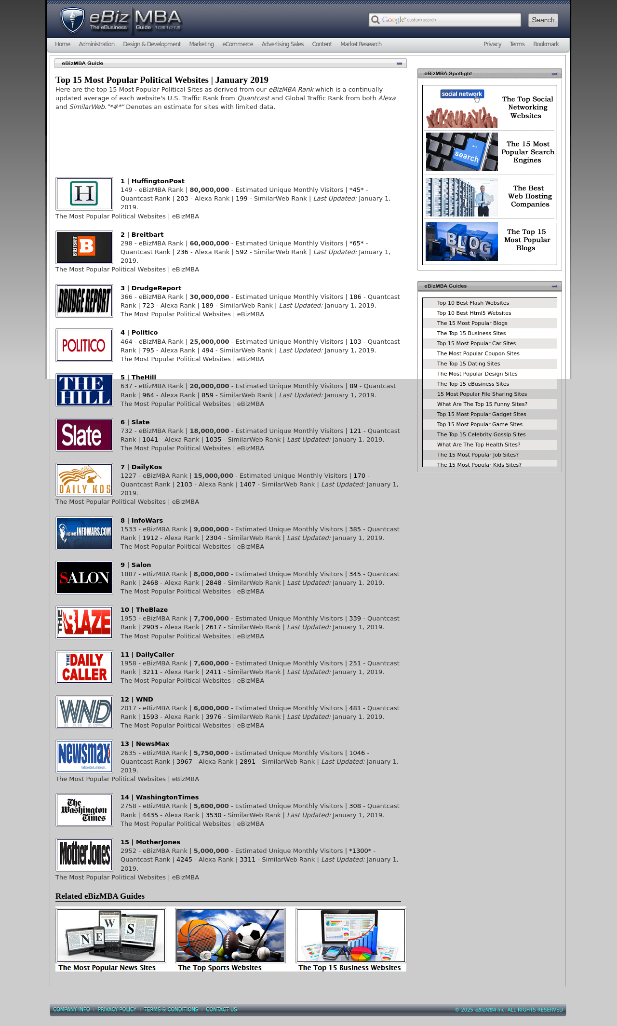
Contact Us (221, 1009)
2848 (213, 582)
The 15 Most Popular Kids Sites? (479, 465)
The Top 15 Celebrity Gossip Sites (481, 435)
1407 (247, 484)
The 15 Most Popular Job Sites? (478, 455)
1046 (357, 752)
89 (353, 386)
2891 (247, 761)
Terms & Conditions (171, 1009)
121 (355, 430)
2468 (150, 582)
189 (207, 305)
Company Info (71, 1009)
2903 (150, 627)
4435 (150, 815)
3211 (150, 671)
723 (148, 305)
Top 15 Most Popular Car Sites (476, 343)
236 (182, 252)
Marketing (201, 44)
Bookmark (546, 44)
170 (359, 475)
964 (148, 395)
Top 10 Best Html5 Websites (474, 313)
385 (355, 529)
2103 (184, 484)
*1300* (360, 850)
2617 (213, 627)
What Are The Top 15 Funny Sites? (482, 404)
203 (182, 198)
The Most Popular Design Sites (477, 374)
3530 (213, 815)
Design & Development (151, 44)
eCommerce (237, 44)
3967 (184, 761)
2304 (213, 537)
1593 (150, 716)
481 (355, 708)
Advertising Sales (283, 44)
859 (207, 395)
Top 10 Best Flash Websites (473, 303)
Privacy (492, 44)
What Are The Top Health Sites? (479, 445)
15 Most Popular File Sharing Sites (482, 394)
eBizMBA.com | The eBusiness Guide (120, 21)
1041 (150, 439)
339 (355, 618)
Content (322, 44)
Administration (96, 44)
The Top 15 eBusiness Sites (473, 384)
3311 (247, 859)
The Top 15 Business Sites (471, 333)
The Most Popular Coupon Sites (478, 354)
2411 (213, 671)
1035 (213, 439)
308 (355, 806)
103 (355, 341)
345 (355, 574)
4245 (184, 859)
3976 (213, 716)
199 (242, 198)
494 (207, 350)
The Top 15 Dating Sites (468, 364)
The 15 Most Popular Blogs (472, 323)
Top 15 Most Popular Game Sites (480, 424)
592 (242, 252)
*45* (356, 189)
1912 (150, 537)
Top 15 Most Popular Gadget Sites (481, 414)
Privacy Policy (117, 1009)
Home (62, 44)
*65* (356, 243)
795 (148, 350)
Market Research (360, 44)
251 (355, 663)
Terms (517, 44)
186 (355, 296)
